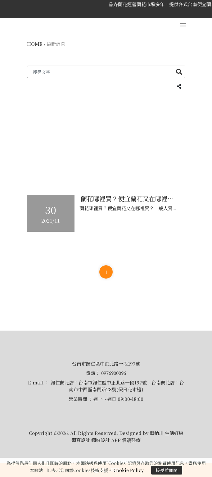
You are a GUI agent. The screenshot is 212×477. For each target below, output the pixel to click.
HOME (35, 44)
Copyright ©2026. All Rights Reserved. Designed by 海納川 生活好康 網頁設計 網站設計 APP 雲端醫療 (106, 436)
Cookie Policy (129, 470)
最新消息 (56, 44)
